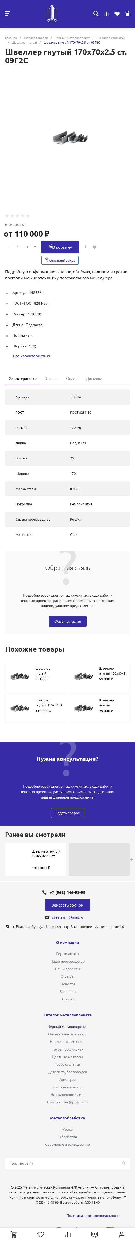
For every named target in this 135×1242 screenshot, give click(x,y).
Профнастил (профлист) (67, 1102)
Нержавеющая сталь (67, 1042)
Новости (67, 984)
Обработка (67, 1137)
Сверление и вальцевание (67, 1144)
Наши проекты (67, 969)
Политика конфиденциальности (93, 1216)
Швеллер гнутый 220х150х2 (43, 673)
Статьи (67, 999)
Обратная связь (67, 621)
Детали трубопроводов (67, 1072)
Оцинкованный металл (67, 1034)
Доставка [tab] (94, 378)
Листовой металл (67, 1087)
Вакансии (67, 991)
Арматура (67, 1079)
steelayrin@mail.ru (67, 917)
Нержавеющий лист (68, 1095)
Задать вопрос (68, 813)
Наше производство (67, 961)
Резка (68, 1129)
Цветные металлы (67, 1057)
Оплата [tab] (72, 378)
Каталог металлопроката (67, 1015)
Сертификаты (67, 954)
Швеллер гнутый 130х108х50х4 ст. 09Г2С (112, 707)
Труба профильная (67, 1049)
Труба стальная (67, 1064)
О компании (67, 942)
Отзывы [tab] (51, 378)
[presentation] (131, 859)
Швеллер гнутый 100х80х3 (112, 671)
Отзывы (67, 976)
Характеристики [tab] (23, 378)
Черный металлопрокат (68, 1026)
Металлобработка (67, 1118)
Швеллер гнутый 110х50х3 (48, 702)
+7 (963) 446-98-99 (67, 892)
